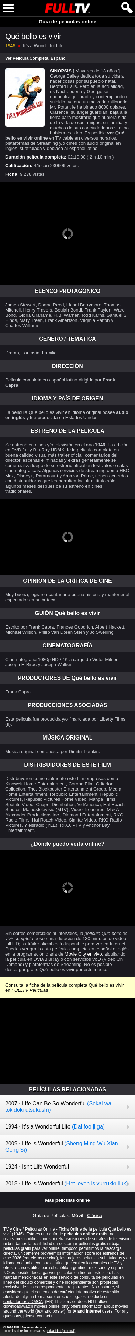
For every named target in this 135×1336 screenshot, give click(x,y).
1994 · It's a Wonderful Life (55, 1127)
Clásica (94, 1215)
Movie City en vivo (83, 954)
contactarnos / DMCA (23, 1301)
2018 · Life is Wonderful (66, 1183)
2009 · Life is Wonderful (61, 1147)
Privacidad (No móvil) (61, 1331)
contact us (46, 1316)
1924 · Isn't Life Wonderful (37, 1167)
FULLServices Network (30, 1327)
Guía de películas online (67, 21)
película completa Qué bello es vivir (88, 985)
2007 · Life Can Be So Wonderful (58, 1107)
